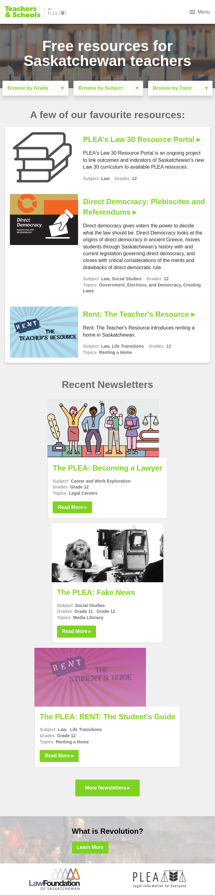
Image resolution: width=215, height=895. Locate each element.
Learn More (90, 847)
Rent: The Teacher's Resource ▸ (139, 314)
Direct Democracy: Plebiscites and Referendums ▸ (144, 206)
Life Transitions (128, 346)
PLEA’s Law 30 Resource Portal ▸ (141, 139)
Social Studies (127, 278)
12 (134, 178)
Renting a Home (115, 352)
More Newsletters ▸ (107, 787)
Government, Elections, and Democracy (140, 284)
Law (105, 178)
